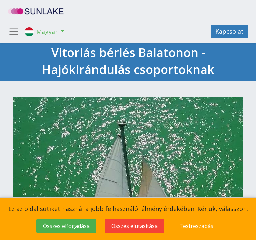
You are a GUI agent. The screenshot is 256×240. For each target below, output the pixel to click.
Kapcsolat (229, 31)
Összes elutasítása (134, 226)
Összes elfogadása (66, 226)
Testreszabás (196, 226)
